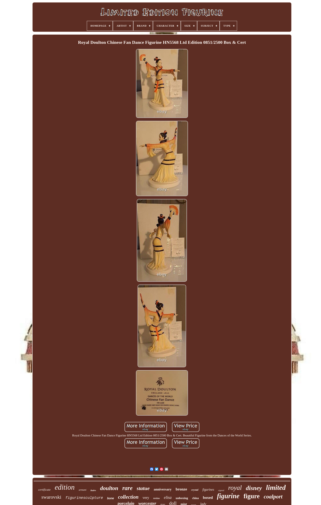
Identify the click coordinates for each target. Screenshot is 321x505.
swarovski (51, 497)
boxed (208, 497)
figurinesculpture (84, 498)
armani (82, 489)
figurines (208, 489)
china (195, 498)
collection (128, 497)
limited (276, 487)
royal (235, 487)
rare (127, 488)
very (146, 498)
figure (252, 496)
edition (65, 487)
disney (254, 488)
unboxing (182, 498)
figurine (228, 496)
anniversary (163, 489)
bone (110, 498)
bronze (181, 489)
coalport (273, 497)
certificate (44, 489)
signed (221, 490)
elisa (168, 497)
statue (143, 488)
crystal (194, 489)
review (156, 498)
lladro (93, 490)
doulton (109, 488)
